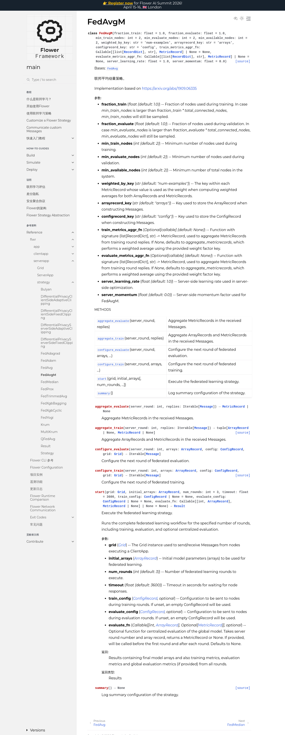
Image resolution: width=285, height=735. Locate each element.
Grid (40, 268)
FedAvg (47, 368)
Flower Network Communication (43, 508)
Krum (45, 425)
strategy (43, 282)
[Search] (49, 80)
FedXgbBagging (53, 403)
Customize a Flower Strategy (48, 120)
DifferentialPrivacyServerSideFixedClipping (57, 342)
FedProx (47, 389)
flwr (33, 240)
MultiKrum (49, 432)
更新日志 (36, 489)
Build (30, 155)
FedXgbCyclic (51, 410)
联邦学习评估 (35, 187)
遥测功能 (36, 482)
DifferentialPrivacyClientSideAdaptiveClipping (56, 300)
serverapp (41, 261)
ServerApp (45, 275)
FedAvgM (48, 375)
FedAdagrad (50, 353)
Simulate (33, 162)
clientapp (41, 254)
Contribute (34, 542)
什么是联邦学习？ (38, 99)
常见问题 (36, 524)
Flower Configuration (46, 467)
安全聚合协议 (35, 201)
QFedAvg (48, 439)
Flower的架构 (36, 208)
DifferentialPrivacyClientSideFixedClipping (56, 314)
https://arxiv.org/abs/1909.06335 (169, 88)
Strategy (47, 453)
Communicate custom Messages (44, 129)
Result (46, 446)
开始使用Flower (37, 106)
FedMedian (49, 382)
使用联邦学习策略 (38, 113)
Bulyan (46, 289)
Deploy (31, 170)
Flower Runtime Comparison (42, 498)
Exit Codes (38, 517)
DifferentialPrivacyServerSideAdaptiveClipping (56, 328)
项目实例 (36, 475)
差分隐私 (32, 194)
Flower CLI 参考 (41, 460)
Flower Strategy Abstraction (48, 215)
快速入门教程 (35, 138)
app (37, 247)
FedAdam (48, 361)
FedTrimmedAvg (54, 396)
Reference (34, 232)
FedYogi (47, 418)
